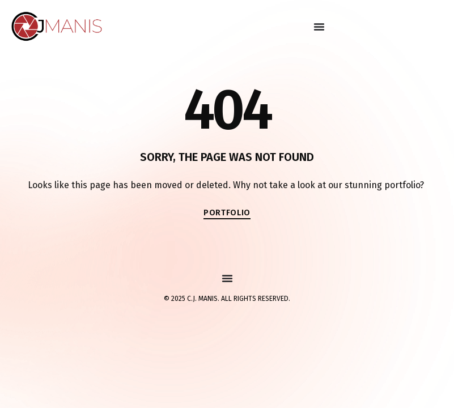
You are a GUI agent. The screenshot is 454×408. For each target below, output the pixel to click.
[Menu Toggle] (319, 26)
